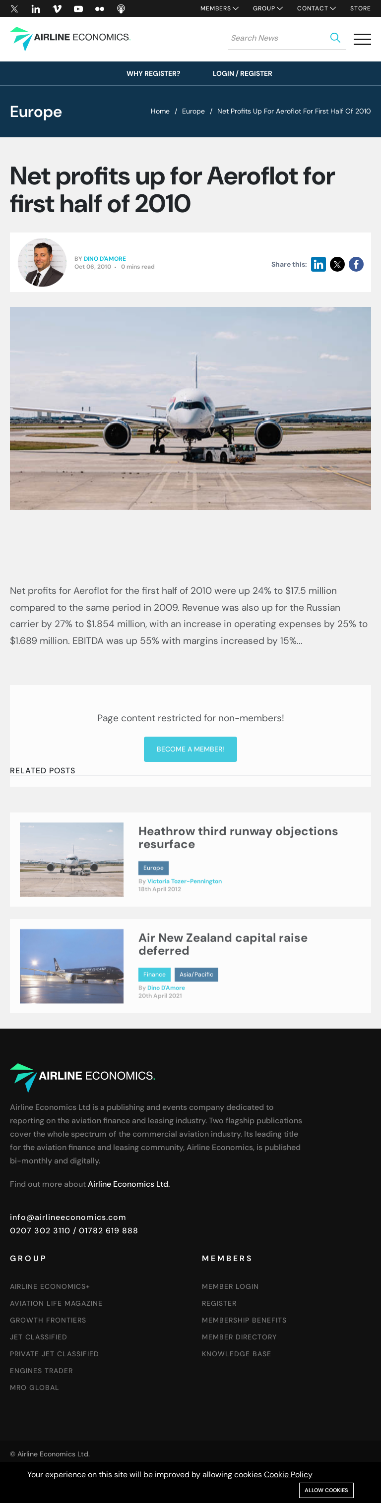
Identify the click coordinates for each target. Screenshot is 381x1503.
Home (160, 111)
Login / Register (242, 73)
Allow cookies (326, 1490)
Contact (312, 8)
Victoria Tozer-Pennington (184, 915)
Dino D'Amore (105, 259)
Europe (193, 111)
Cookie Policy (288, 1474)
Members (215, 8)
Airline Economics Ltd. (129, 1184)
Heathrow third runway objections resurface (238, 871)
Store (360, 8)
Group (264, 8)
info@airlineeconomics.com (68, 1217)
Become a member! (190, 822)
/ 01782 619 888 (104, 1230)
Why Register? (154, 73)
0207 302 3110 (40, 1230)
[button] (362, 41)
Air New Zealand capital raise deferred (223, 978)
